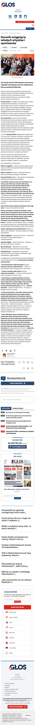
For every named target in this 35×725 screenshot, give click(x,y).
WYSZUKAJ (17, 498)
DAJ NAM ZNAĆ (17, 440)
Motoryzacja (10, 612)
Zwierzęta (10, 643)
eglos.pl (18, 9)
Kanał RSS (7, 695)
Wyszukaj (30, 28)
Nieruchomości (11, 617)
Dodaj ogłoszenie (17, 607)
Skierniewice (18, 11)
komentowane (18, 408)
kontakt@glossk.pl (17, 447)
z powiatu (13, 47)
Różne (9, 653)
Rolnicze (9, 638)
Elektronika (10, 648)
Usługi (9, 627)
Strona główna (4, 33)
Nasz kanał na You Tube (11, 693)
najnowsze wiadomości (14, 33)
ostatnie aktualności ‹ (11, 356)
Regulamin (7, 685)
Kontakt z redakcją (9, 683)
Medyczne (10, 633)
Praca (8, 622)
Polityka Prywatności (10, 691)
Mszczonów (23, 47)
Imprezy (4, 47)
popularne (6, 408)
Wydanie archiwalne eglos (11, 689)
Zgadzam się (29, 715)
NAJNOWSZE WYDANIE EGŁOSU (25, 22)
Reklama (7, 687)
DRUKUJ (32, 51)
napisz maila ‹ (10, 355)
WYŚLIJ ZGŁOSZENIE (16, 707)
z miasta (4, 50)
